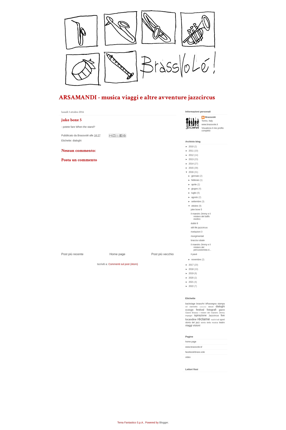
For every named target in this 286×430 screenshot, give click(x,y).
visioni (196, 325)
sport (222, 319)
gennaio (195, 176)
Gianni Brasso (191, 313)
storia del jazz (192, 322)
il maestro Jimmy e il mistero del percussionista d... (201, 247)
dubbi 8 (194, 223)
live (223, 315)
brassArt (200, 303)
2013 (191, 159)
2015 (191, 168)
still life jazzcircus (199, 227)
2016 (191, 172)
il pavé (194, 254)
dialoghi (77, 140)
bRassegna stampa (215, 303)
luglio (194, 193)
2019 (191, 273)
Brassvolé (210, 117)
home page (190, 341)
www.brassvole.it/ (193, 347)
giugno (194, 188)
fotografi (211, 309)
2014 (191, 163)
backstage (190, 303)
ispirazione (200, 315)
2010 (191, 146)
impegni (188, 315)
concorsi (203, 307)
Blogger (163, 422)
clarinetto (194, 307)
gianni (222, 310)
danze (210, 307)
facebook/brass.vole (195, 352)
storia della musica (209, 322)
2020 (191, 278)
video (188, 357)
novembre (196, 259)
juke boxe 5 (196, 209)
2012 (191, 155)
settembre (196, 201)
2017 (191, 265)
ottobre (195, 206)
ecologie (189, 310)
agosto (194, 197)
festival (200, 309)
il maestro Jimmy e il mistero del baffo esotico (201, 216)
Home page (117, 254)
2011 (191, 150)
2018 (191, 269)
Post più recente (72, 254)
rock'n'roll (215, 319)
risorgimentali (197, 236)
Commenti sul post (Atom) (123, 264)
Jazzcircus (214, 315)
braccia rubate (198, 240)
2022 (191, 286)
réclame (203, 319)
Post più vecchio (162, 254)
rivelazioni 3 (196, 232)
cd (186, 307)
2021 (191, 282)
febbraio (195, 180)
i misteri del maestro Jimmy (212, 313)
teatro (222, 322)
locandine (191, 319)
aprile (194, 184)
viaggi (188, 325)
